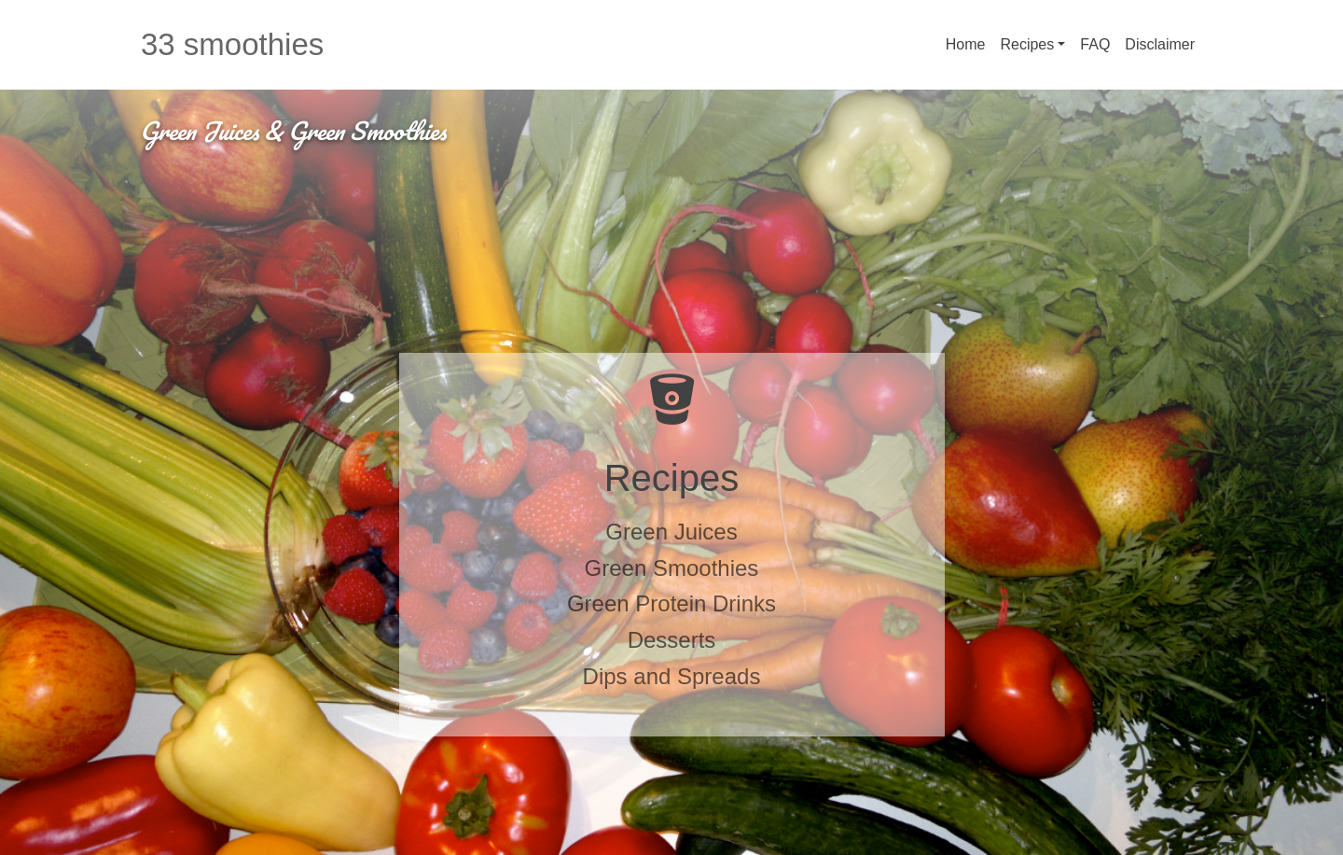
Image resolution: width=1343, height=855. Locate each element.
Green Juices (671, 531)
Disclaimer (1160, 44)
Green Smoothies (672, 568)
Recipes (1027, 44)
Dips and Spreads (672, 676)
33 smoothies (232, 44)
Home (966, 44)
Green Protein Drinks (671, 603)
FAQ (1095, 44)
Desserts (672, 639)
